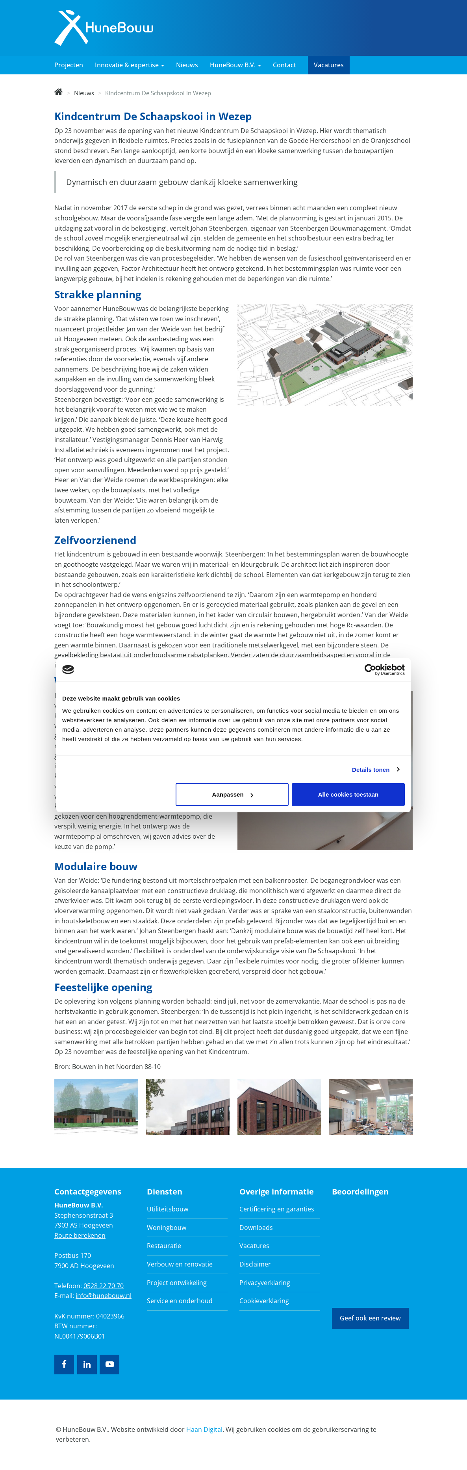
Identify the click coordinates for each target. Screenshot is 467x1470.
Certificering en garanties (276, 1209)
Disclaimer (255, 1264)
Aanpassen (232, 794)
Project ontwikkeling (177, 1282)
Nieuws (187, 65)
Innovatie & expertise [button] (129, 65)
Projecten (68, 65)
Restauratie (164, 1245)
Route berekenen (80, 1235)
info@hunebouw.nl (104, 1295)
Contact (284, 65)
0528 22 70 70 (103, 1285)
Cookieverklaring (264, 1300)
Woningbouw (166, 1227)
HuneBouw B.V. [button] (235, 65)
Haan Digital (204, 1429)
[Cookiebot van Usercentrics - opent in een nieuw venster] (370, 669)
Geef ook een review (370, 1318)
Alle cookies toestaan (348, 794)
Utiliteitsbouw (167, 1209)
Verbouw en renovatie (180, 1264)
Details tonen (370, 769)
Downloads (256, 1227)
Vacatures (329, 65)
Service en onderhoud (180, 1300)
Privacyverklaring (264, 1282)
